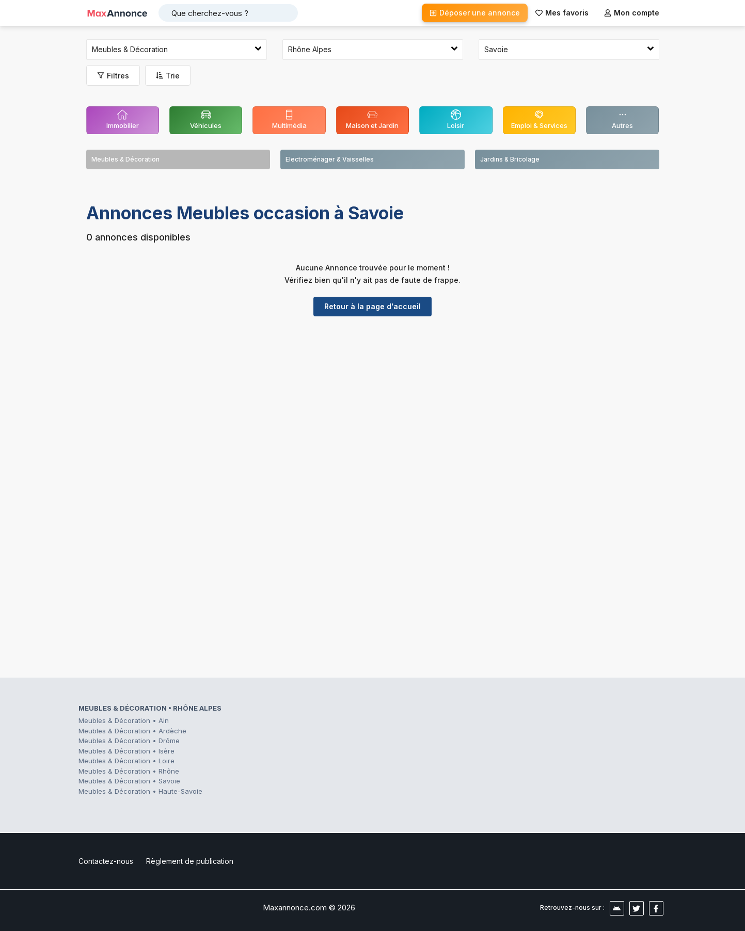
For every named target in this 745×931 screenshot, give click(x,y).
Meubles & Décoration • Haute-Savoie (140, 791)
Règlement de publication (189, 861)
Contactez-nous (105, 861)
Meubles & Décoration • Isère (126, 751)
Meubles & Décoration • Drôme (129, 740)
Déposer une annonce (475, 12)
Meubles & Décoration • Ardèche (132, 731)
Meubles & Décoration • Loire (126, 761)
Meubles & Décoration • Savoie (129, 781)
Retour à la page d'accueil (372, 306)
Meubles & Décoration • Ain (123, 720)
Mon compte (631, 12)
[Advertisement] (372, 404)
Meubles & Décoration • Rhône (128, 771)
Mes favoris (562, 12)
